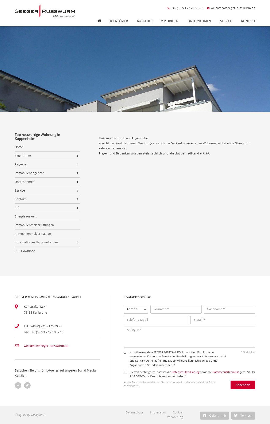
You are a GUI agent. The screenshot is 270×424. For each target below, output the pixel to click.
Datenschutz (134, 412)
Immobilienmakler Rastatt (33, 233)
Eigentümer (119, 16)
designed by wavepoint (29, 415)
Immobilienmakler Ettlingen (34, 225)
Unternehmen (200, 16)
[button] (214, 416)
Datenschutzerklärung (186, 372)
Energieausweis (26, 216)
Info (17, 207)
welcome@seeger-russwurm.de (233, 3)
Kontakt (249, 16)
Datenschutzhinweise (225, 372)
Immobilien (170, 16)
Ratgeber (145, 16)
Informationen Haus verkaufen (36, 242)
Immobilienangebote (29, 173)
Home (19, 147)
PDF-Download (25, 251)
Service (227, 16)
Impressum (158, 412)
